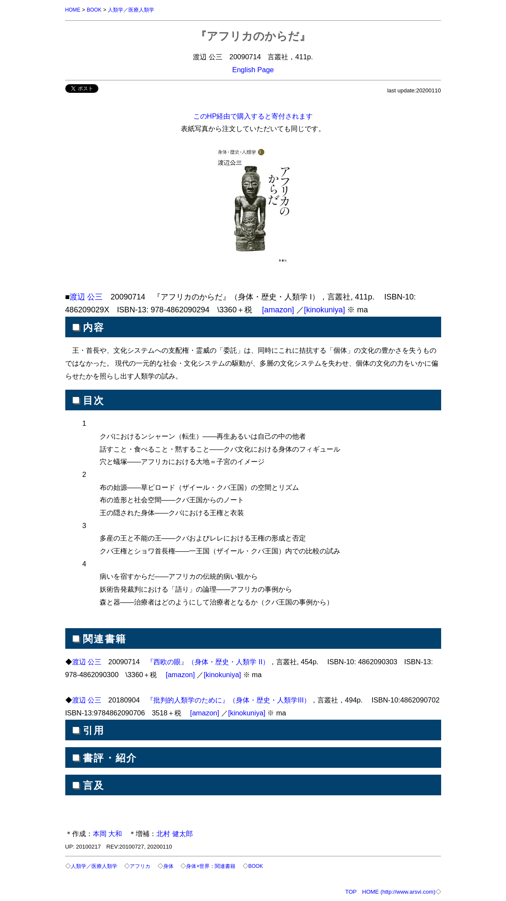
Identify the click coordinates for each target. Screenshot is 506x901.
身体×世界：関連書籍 (219, 865)
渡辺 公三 (86, 296)
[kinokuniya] (324, 309)
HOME (73, 9)
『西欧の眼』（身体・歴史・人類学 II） (207, 661)
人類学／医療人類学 (136, 9)
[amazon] (278, 309)
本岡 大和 (107, 833)
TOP (351, 891)
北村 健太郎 (174, 833)
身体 (174, 865)
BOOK (96, 9)
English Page (253, 69)
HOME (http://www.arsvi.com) (398, 891)
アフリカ (145, 865)
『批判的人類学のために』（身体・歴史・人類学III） (228, 699)
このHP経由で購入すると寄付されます (253, 115)
